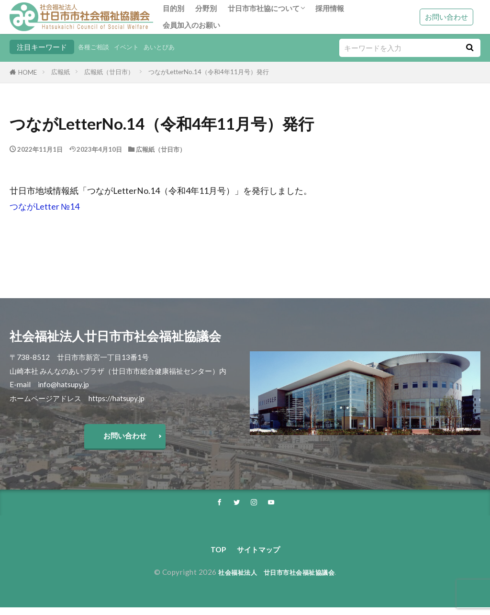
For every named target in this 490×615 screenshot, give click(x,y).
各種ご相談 (96, 47)
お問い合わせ (446, 16)
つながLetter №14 (44, 206)
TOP (214, 556)
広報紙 (60, 72)
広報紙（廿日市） (109, 72)
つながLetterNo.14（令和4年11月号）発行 (208, 72)
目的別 (173, 8)
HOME (27, 72)
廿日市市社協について (264, 8)
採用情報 (329, 8)
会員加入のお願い (191, 25)
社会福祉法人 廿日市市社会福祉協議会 (276, 579)
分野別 (206, 8)
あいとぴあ (170, 47)
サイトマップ (259, 556)
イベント (133, 47)
